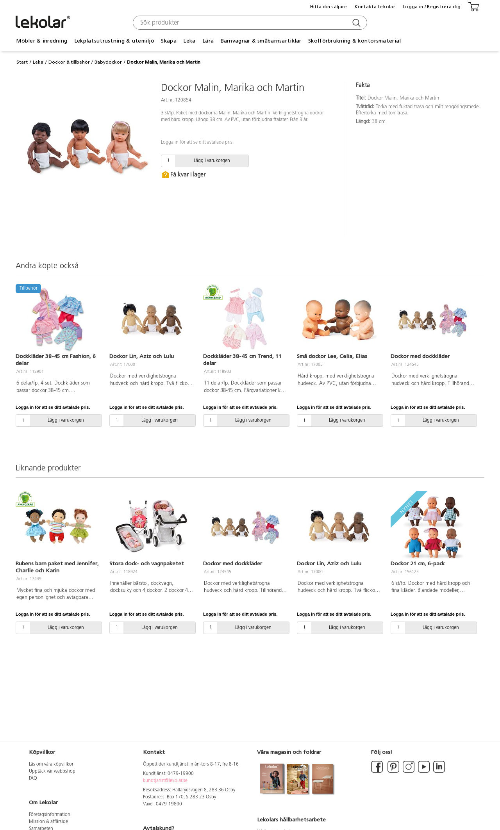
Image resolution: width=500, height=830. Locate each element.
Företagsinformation (49, 814)
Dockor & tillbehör (69, 62)
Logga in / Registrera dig (432, 6)
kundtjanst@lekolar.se (165, 780)
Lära (208, 40)
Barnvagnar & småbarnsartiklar (261, 40)
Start (22, 62)
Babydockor (108, 62)
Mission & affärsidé (48, 821)
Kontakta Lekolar (375, 6)
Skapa (168, 40)
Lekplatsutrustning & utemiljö (114, 40)
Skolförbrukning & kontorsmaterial (354, 40)
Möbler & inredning (41, 40)
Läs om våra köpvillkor (51, 764)
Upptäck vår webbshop (52, 771)
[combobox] (249, 22)
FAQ (33, 778)
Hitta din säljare (328, 6)
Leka (189, 40)
